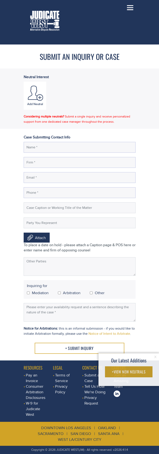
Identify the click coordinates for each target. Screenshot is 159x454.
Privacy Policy (61, 389)
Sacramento (51, 434)
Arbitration (69, 293)
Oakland (107, 428)
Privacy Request (91, 400)
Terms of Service (62, 378)
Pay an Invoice (32, 378)
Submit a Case (91, 378)
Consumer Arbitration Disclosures (35, 392)
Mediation (38, 293)
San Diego (80, 434)
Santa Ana (109, 434)
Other (97, 293)
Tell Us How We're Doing (94, 389)
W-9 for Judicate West (33, 409)
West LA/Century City (79, 439)
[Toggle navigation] (130, 7)
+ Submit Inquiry (79, 348)
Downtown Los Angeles (66, 428)
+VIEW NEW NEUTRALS (129, 372)
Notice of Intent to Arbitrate (109, 334)
